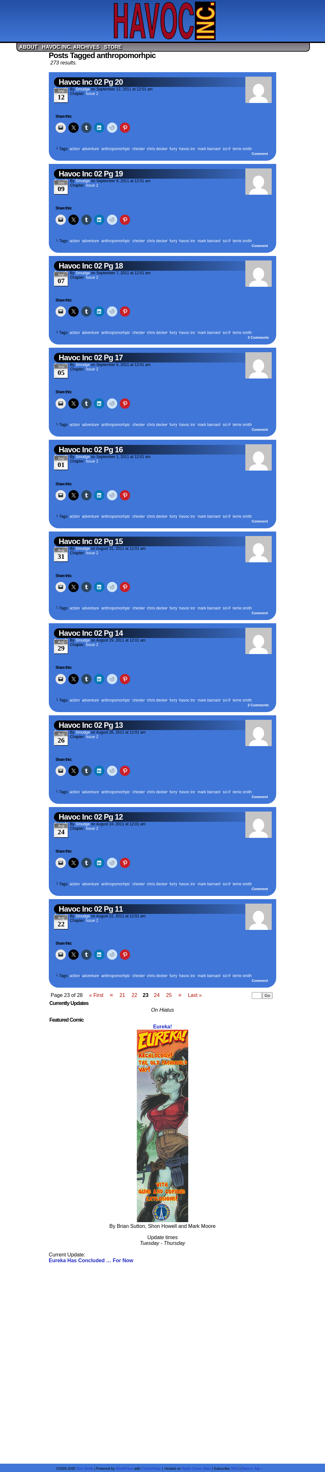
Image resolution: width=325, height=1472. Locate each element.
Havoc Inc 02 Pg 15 (91, 541)
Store (113, 47)
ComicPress (150, 1468)
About (28, 47)
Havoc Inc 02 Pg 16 (91, 449)
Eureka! (162, 1026)
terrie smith (242, 149)
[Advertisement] (162, 1363)
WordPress (124, 1468)
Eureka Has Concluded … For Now (91, 1260)
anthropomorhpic (115, 149)
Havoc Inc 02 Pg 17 (91, 357)
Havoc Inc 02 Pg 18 (91, 265)
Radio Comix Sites (196, 1468)
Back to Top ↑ (252, 1468)
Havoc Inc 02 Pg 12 (91, 817)
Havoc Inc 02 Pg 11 (91, 909)
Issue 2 (92, 93)
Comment (259, 154)
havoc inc (187, 149)
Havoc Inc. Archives (71, 47)
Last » (195, 995)
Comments (258, 337)
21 (122, 995)
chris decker (157, 149)
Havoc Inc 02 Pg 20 (91, 82)
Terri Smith (84, 1468)
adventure (90, 149)
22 (134, 995)
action (74, 149)
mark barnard (209, 149)
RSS (235, 1468)
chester (138, 149)
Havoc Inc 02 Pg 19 (91, 173)
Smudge (82, 89)
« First (96, 995)
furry (173, 149)
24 (157, 995)
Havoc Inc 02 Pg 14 (91, 633)
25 (169, 995)
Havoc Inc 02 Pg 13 (91, 725)
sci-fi (227, 149)
